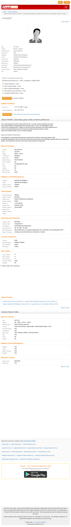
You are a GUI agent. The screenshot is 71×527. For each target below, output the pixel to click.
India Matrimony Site (44, 451)
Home (4, 12)
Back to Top (65, 307)
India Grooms (6, 451)
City (2, 71)
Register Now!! (7, 114)
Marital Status (5, 51)
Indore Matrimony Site (29, 444)
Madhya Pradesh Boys (8, 455)
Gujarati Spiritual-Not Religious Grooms (14, 304)
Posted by (4, 53)
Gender (4, 149)
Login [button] (60, 2)
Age (2, 47)
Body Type (4, 63)
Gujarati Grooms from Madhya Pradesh (42, 304)
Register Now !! (7, 98)
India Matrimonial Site (30, 451)
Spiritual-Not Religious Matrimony (30, 459)
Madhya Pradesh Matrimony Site (44, 455)
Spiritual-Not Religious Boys (10, 459)
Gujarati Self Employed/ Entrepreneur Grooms (38, 301)
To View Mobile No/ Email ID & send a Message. (26, 114)
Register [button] (67, 2)
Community (4, 59)
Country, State (5, 69)
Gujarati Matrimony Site (50, 448)
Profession (4, 65)
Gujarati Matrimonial (19, 448)
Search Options (12, 12)
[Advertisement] (35, 282)
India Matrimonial (17, 451)
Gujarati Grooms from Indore (11, 301)
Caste (3, 57)
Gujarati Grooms (6, 448)
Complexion (4, 61)
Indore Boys (5, 444)
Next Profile (64, 21)
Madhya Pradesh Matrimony (25, 455)
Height (3, 49)
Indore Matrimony (16, 444)
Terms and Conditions (40, 522)
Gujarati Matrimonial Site (34, 448)
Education (4, 67)
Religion (3, 55)
